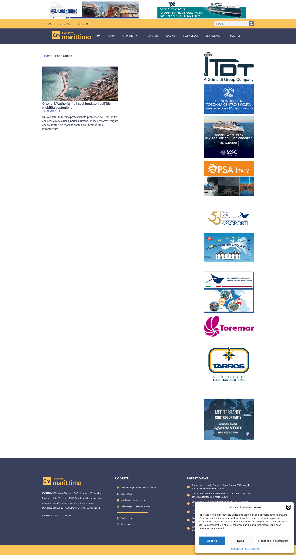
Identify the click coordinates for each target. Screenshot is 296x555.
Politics (235, 35)
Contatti (83, 24)
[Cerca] (251, 23)
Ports (111, 35)
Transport (152, 35)
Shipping (130, 36)
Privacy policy (252, 548)
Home (49, 24)
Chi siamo (65, 24)
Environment (214, 35)
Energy (170, 35)
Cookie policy (236, 548)
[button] (288, 507)
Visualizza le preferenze (273, 541)
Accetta (212, 541)
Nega (240, 541)
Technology (190, 35)
